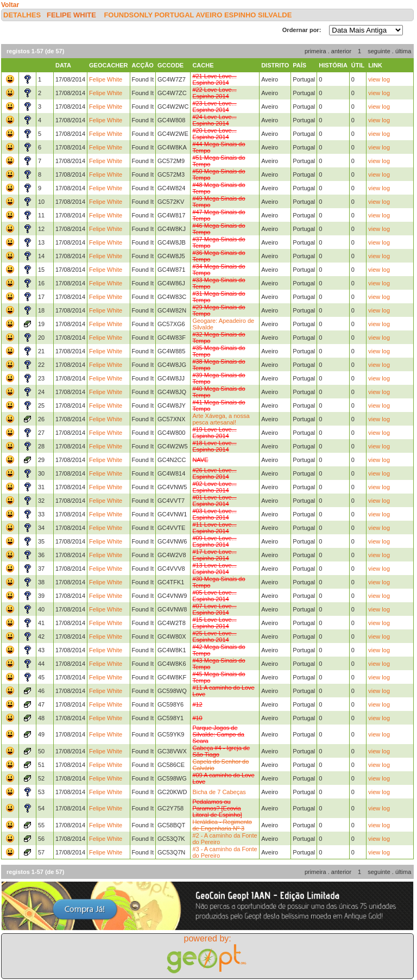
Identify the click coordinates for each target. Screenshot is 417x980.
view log (379, 79)
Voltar (10, 5)
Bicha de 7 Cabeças (218, 792)
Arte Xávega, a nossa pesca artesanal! (220, 419)
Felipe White (71, 15)
